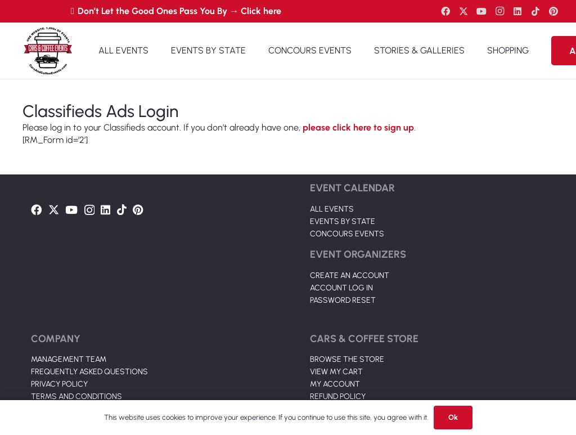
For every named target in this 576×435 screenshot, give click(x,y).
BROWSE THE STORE (347, 359)
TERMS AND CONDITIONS (76, 396)
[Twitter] (463, 11)
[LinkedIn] (517, 11)
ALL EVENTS (332, 209)
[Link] (47, 50)
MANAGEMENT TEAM (68, 359)
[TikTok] (535, 11)
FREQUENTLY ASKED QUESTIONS (89, 371)
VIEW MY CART (336, 371)
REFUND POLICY (338, 396)
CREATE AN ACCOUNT (349, 275)
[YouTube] (481, 11)
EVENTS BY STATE (342, 221)
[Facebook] (445, 11)
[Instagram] (499, 11)
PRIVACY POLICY (59, 384)
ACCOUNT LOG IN (341, 288)
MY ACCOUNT (335, 384)
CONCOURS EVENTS (347, 234)
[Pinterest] (553, 11)
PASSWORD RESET (343, 300)
